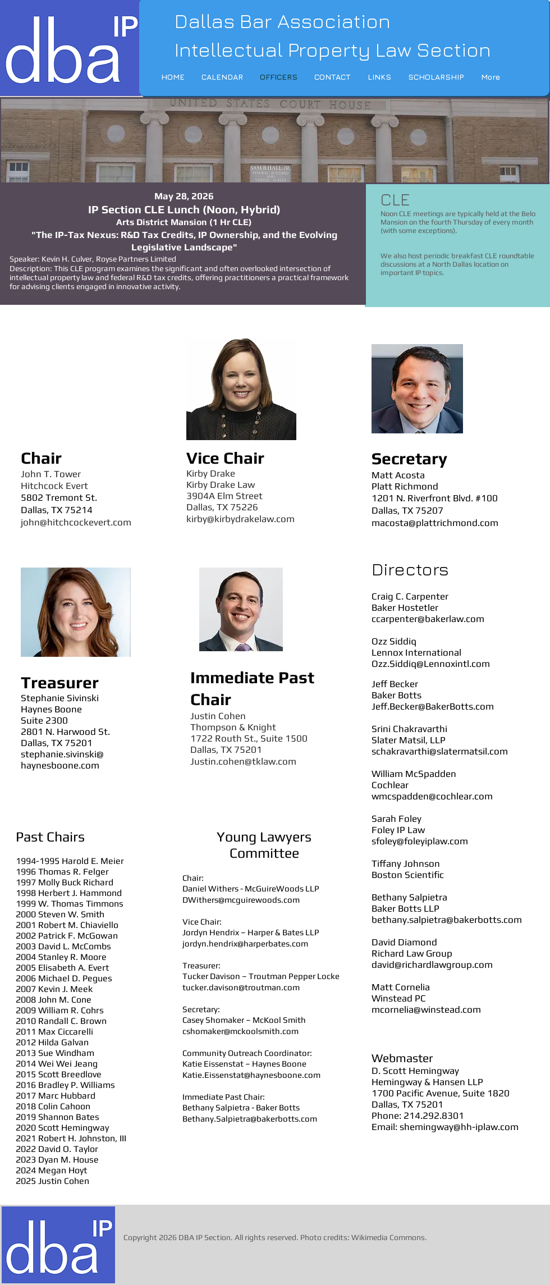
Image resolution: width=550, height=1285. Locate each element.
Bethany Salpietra (409, 897)
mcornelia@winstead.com (426, 1009)
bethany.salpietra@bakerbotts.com (447, 919)
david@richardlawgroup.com (432, 964)
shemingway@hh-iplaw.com (459, 1126)
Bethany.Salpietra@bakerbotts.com (249, 1118)
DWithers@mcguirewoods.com (241, 899)
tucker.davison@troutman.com (241, 987)
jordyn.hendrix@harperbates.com (245, 943)
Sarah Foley (396, 818)
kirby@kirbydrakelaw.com (240, 518)
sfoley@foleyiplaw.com (420, 841)
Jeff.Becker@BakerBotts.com (433, 706)
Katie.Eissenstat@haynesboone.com (251, 1075)
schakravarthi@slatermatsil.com (440, 751)
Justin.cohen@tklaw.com (243, 761)
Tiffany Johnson (406, 863)
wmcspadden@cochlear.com (432, 796)
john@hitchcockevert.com (76, 522)
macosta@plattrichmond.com (435, 522)
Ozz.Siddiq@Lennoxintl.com (431, 663)
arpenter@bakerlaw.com (432, 618)
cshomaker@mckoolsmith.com (240, 1031)
